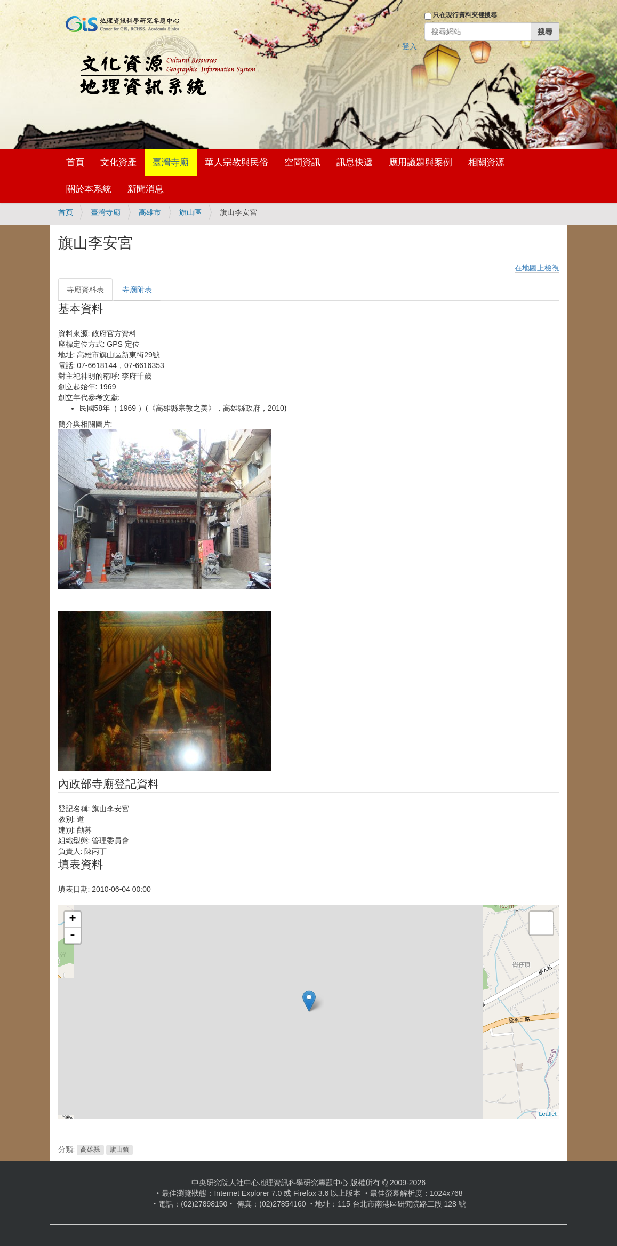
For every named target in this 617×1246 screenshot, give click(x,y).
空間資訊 (302, 162)
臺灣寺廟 (171, 162)
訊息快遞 (354, 162)
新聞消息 (145, 189)
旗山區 (190, 212)
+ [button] (72, 920)
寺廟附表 (137, 289)
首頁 (75, 162)
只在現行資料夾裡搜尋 (465, 15)
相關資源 (486, 162)
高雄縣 (90, 1150)
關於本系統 (88, 189)
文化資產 (118, 162)
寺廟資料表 (85, 289)
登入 (409, 46)
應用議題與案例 (420, 162)
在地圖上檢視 (537, 267)
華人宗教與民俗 (236, 162)
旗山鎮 (119, 1150)
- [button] (72, 936)
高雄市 (150, 212)
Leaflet (547, 1114)
